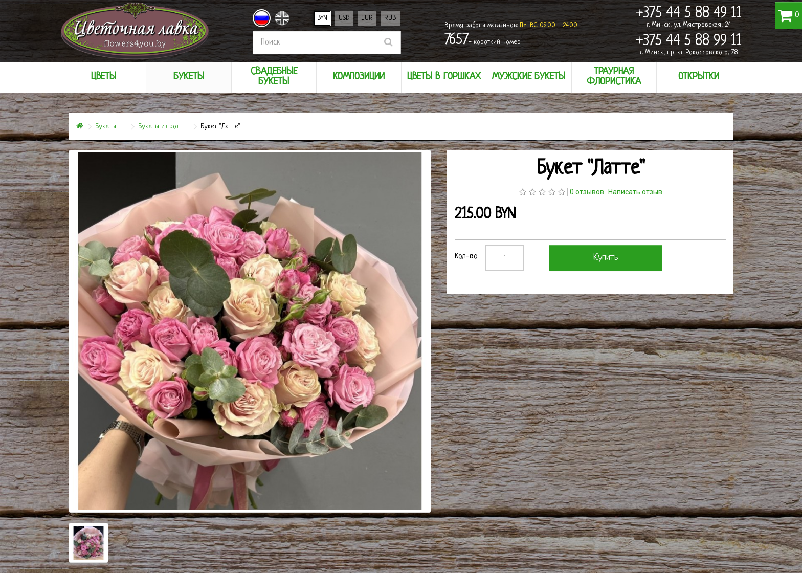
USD (344, 18)
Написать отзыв (635, 192)
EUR (367, 18)
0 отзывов (587, 192)
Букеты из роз (158, 126)
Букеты (105, 126)
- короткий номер (482, 40)
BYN (322, 18)
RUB (390, 18)
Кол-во (466, 256)
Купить (605, 257)
